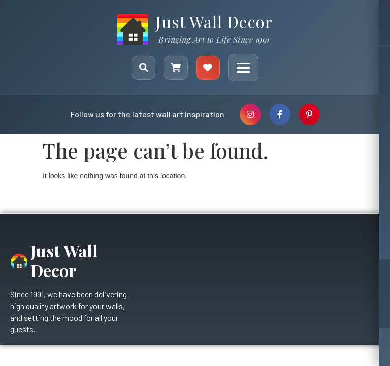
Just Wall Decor (214, 22)
